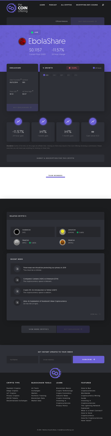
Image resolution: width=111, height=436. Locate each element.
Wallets (34, 393)
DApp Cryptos (12, 391)
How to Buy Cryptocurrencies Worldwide (88, 390)
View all (95, 314)
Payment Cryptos (14, 388)
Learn (42, 5)
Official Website (62, 21)
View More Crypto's (39, 329)
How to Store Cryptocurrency (87, 414)
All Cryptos (66, 5)
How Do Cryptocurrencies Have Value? (92, 419)
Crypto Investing (63, 398)
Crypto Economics (63, 393)
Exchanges (35, 391)
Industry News (62, 396)
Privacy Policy (62, 406)
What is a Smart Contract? (92, 411)
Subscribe (88, 359)
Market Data (36, 401)
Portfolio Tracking (38, 396)
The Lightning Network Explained (90, 407)
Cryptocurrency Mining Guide (90, 397)
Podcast (53, 5)
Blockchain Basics (63, 388)
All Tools (35, 388)
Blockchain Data (38, 398)
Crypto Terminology (64, 391)
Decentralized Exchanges (17, 401)
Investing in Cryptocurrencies (63, 402)
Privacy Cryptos (13, 396)
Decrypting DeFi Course (87, 5)
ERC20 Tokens (12, 398)
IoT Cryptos (11, 393)
